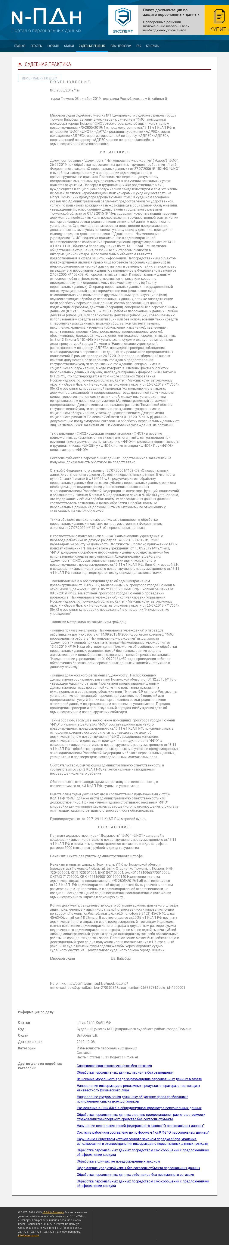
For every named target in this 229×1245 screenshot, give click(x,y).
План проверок (121, 46)
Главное (19, 46)
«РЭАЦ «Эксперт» (53, 1212)
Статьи (69, 46)
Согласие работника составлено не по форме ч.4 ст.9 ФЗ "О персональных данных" (143, 1132)
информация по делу (39, 78)
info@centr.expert (28, 1235)
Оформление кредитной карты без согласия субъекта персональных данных (138, 1168)
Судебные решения (92, 46)
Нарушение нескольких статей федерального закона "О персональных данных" (140, 1126)
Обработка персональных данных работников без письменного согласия (135, 1175)
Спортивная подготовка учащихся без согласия (114, 1066)
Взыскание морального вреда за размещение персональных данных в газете (139, 1079)
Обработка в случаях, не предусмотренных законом (118, 1161)
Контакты (153, 46)
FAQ (138, 46)
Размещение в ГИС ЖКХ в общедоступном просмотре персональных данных (139, 1108)
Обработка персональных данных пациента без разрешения (125, 1072)
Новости (53, 46)
